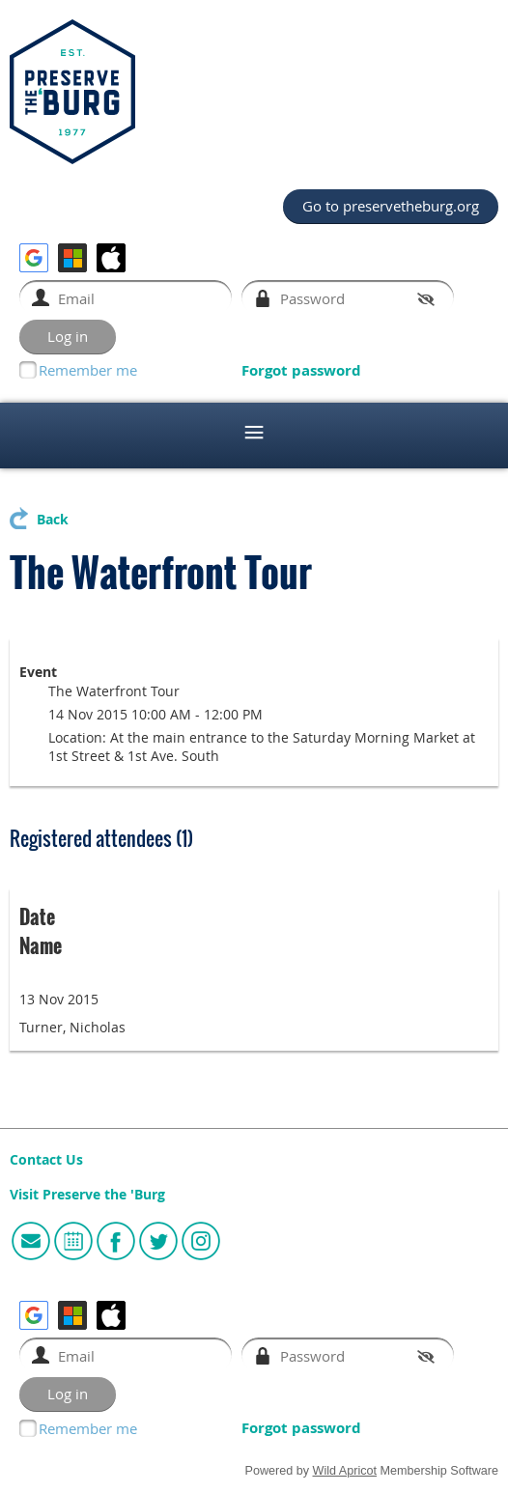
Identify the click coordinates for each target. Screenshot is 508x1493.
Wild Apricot (345, 1471)
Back (53, 519)
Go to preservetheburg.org (390, 205)
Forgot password (301, 370)
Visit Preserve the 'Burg (87, 1194)
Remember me (88, 370)
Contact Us (46, 1159)
